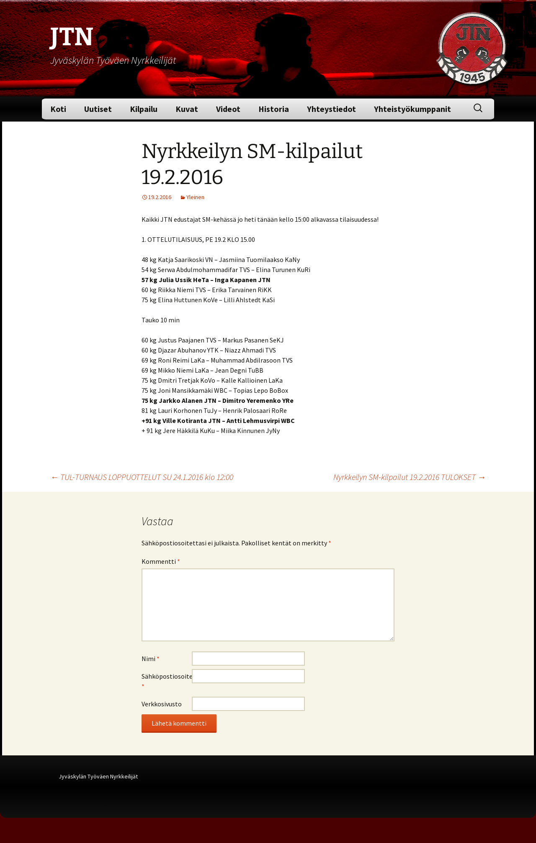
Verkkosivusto (162, 704)
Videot (228, 109)
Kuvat (186, 109)
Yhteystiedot (331, 109)
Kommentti (161, 561)
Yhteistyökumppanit (412, 109)
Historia (273, 109)
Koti (58, 109)
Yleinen (195, 197)
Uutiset (98, 109)
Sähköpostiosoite (167, 681)
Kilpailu (143, 109)
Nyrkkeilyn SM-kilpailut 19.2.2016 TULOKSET (409, 477)
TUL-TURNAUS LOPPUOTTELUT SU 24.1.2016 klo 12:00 (141, 477)
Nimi (151, 658)
